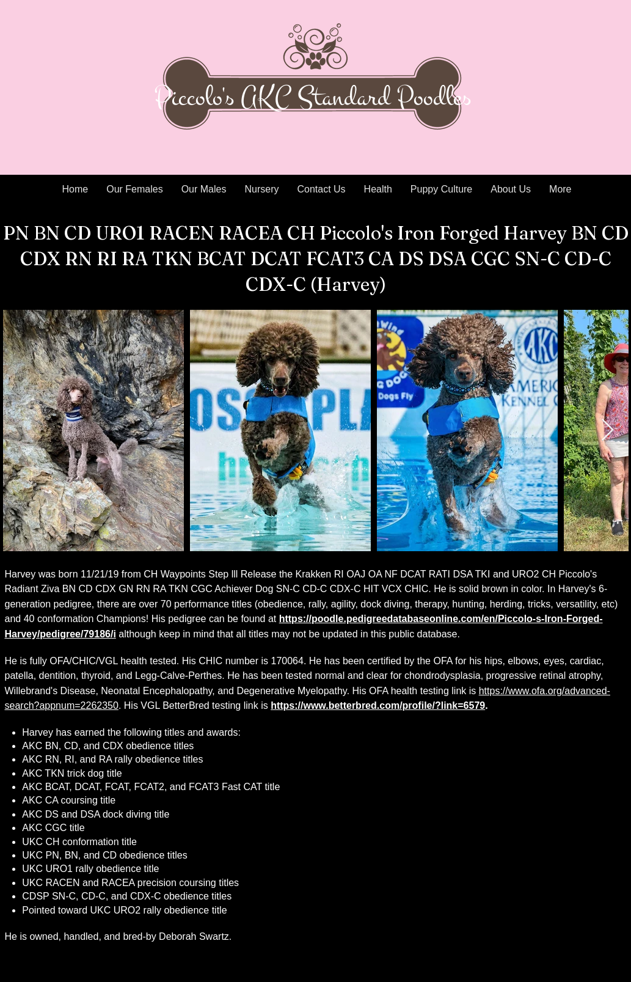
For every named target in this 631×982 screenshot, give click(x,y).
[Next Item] (607, 430)
